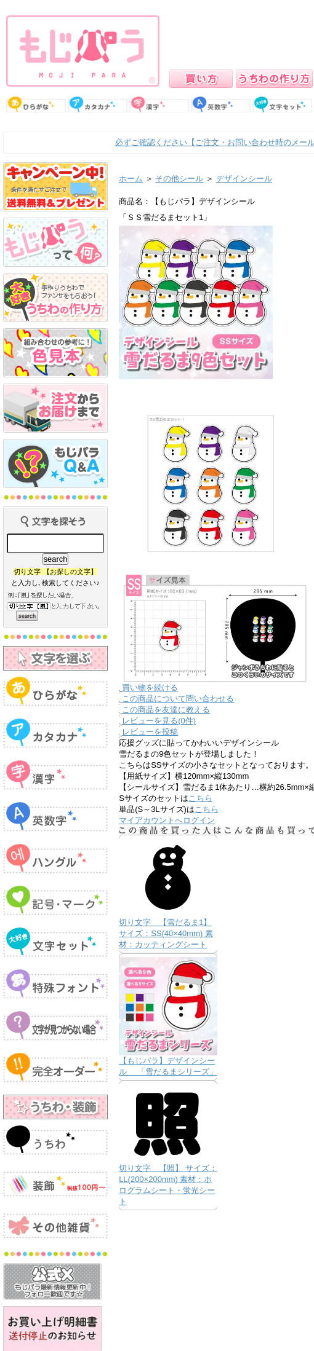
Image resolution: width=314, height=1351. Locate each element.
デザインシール (244, 178)
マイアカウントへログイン (167, 820)
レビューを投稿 (150, 731)
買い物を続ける (150, 687)
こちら (200, 798)
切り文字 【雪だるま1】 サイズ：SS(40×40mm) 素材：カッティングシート (166, 933)
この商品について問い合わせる (178, 698)
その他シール (179, 178)
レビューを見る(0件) (159, 720)
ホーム (131, 178)
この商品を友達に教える (166, 709)
